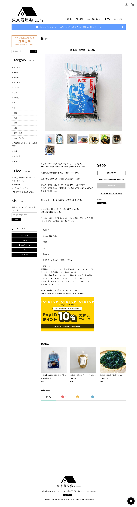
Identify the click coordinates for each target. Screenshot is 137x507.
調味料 (16, 77)
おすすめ (17, 67)
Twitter (24, 240)
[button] (93, 19)
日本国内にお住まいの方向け (111, 194)
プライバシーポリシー (21, 188)
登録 (16, 219)
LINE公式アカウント (24, 245)
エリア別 (17, 156)
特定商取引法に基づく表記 (23, 192)
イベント (17, 161)
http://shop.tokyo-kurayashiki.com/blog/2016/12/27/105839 (63, 293)
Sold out (111, 186)
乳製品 (16, 98)
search (33, 51)
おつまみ (17, 82)
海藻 (15, 128)
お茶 (15, 93)
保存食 (16, 72)
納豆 (15, 118)
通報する (100, 199)
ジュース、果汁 (19, 138)
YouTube (24, 255)
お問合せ (16, 184)
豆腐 (15, 113)
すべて (48, 397)
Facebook (24, 250)
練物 (15, 123)
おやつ (16, 88)
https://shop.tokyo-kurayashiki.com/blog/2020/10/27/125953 (63, 167)
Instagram (24, 235)
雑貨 (15, 151)
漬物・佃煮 (18, 133)
